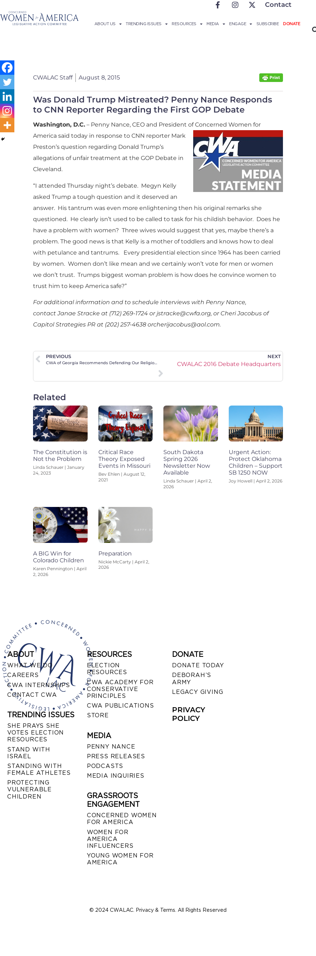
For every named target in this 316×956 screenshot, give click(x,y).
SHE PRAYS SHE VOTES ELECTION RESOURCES (35, 732)
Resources (187, 23)
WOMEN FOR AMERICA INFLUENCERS (110, 839)
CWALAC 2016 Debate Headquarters (229, 364)
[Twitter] (7, 82)
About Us (108, 23)
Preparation (115, 553)
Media (215, 23)
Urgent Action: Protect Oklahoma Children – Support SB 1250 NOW (256, 462)
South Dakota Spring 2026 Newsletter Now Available (186, 462)
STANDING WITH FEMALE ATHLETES (39, 769)
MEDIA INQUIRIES (115, 775)
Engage (240, 23)
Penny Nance (111, 746)
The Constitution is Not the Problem (60, 455)
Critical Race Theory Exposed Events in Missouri (124, 459)
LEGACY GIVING (197, 692)
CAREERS (23, 675)
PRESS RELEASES (116, 756)
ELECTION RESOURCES (107, 669)
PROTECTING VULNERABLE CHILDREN (29, 789)
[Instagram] (7, 111)
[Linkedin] (7, 96)
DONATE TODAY (198, 665)
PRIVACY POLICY (188, 714)
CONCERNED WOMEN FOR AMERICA (122, 818)
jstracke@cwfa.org (184, 313)
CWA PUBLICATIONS (120, 705)
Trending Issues (146, 23)
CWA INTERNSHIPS (38, 685)
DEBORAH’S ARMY (191, 678)
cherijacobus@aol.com (186, 324)
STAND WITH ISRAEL (28, 753)
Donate (291, 23)
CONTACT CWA (32, 694)
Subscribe (267, 23)
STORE (98, 715)
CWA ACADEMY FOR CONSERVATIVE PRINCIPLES (120, 689)
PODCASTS (105, 766)
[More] (7, 125)
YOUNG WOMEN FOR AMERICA (120, 859)
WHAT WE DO (30, 665)
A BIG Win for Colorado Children (58, 557)
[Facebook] (7, 67)
